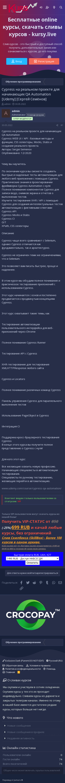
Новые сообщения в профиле (25, 732)
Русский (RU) (54, 660)
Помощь (51, 668)
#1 (62, 125)
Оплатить (32, 562)
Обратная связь (14, 665)
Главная (10, 672)
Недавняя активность (20, 738)
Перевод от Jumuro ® (12, 780)
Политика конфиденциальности (23, 668)
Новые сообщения (19, 725)
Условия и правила (39, 665)
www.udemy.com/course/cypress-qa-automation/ (32, 488)
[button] (4, 7)
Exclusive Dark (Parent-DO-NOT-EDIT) (23, 660)
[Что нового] (54, 7)
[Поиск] (61, 7)
